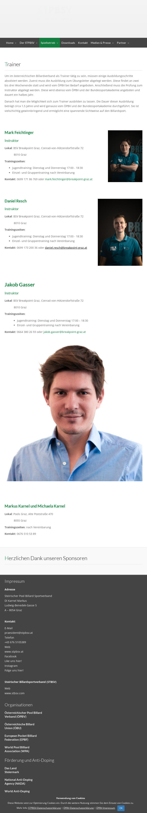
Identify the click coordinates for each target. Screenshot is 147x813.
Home (9, 42)
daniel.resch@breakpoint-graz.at (66, 247)
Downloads (68, 42)
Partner (121, 42)
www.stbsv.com (14, 693)
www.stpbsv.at (14, 651)
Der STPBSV (27, 42)
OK (120, 808)
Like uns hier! (13, 661)
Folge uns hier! (14, 670)
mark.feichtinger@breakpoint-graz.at (68, 179)
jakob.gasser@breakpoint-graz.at (64, 332)
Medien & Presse (101, 42)
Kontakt (83, 42)
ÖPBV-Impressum (105, 808)
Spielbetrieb (48, 42)
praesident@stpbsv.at (19, 633)
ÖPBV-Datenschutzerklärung (78, 808)
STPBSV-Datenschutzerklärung (44, 808)
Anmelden (119, 33)
